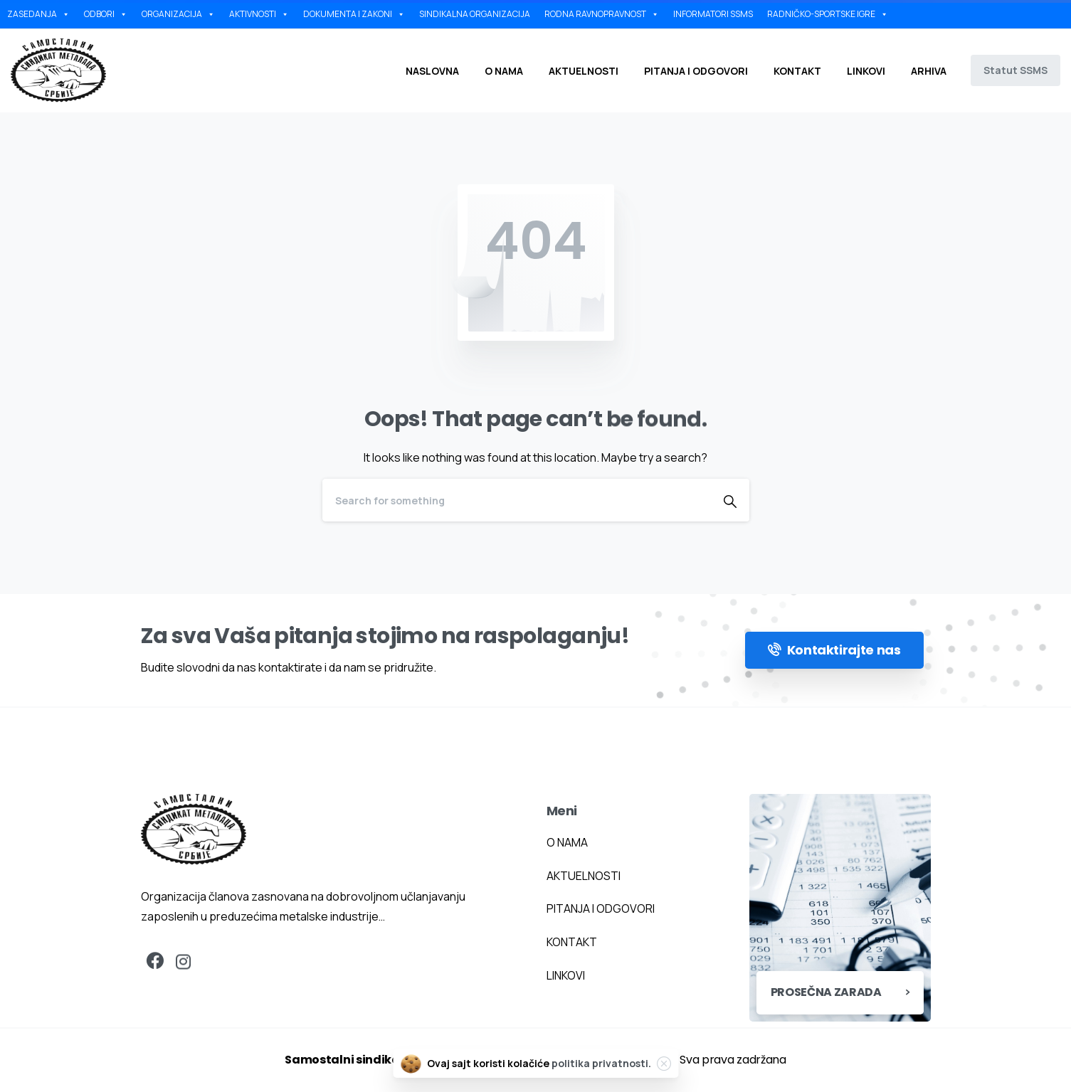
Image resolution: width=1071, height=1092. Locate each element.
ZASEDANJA (38, 14)
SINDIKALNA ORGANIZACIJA (474, 14)
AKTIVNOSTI (259, 14)
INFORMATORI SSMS (713, 14)
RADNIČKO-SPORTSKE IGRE (827, 14)
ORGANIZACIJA (178, 14)
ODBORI (105, 14)
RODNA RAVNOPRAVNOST (601, 14)
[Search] (516, 500)
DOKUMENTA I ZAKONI (354, 14)
